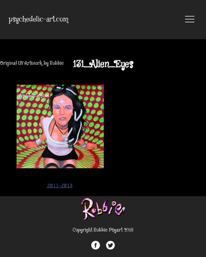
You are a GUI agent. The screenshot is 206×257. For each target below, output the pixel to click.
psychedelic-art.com (39, 19)
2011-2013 (60, 186)
